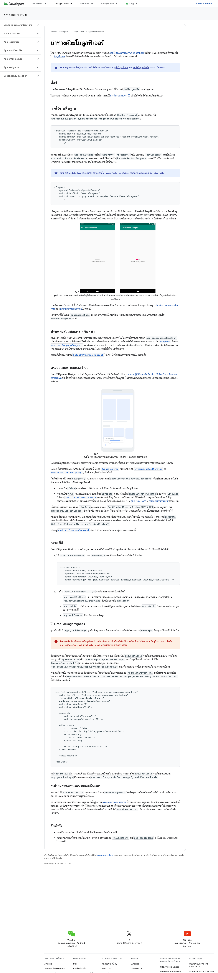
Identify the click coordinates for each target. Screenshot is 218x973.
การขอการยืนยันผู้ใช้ (158, 501)
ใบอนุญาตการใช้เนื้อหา (104, 855)
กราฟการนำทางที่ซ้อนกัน (114, 802)
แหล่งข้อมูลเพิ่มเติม (141, 67)
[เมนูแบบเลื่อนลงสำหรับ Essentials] (47, 3)
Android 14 (136, 968)
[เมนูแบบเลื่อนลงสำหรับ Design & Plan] (73, 3)
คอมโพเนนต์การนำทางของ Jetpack (126, 53)
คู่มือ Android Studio (169, 966)
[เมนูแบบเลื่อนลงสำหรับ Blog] (138, 3)
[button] (18, 25)
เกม (75, 963)
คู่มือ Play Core (138, 501)
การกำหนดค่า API (118, 95)
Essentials (37, 3)
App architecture (15, 15)
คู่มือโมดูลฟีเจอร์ (121, 67)
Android (48, 963)
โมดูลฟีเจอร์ (59, 56)
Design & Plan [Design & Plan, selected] (61, 3)
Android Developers (59, 31)
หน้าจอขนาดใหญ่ (109, 963)
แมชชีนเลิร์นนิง (79, 968)
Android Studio (204, 3)
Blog (131, 3)
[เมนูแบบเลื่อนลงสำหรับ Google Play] (118, 3)
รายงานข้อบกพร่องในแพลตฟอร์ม (198, 965)
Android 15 (136, 963)
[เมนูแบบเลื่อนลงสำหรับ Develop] (93, 3)
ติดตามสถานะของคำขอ (71, 308)
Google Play (107, 3)
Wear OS (106, 968)
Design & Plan (78, 31)
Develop (84, 3)
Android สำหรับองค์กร (54, 968)
